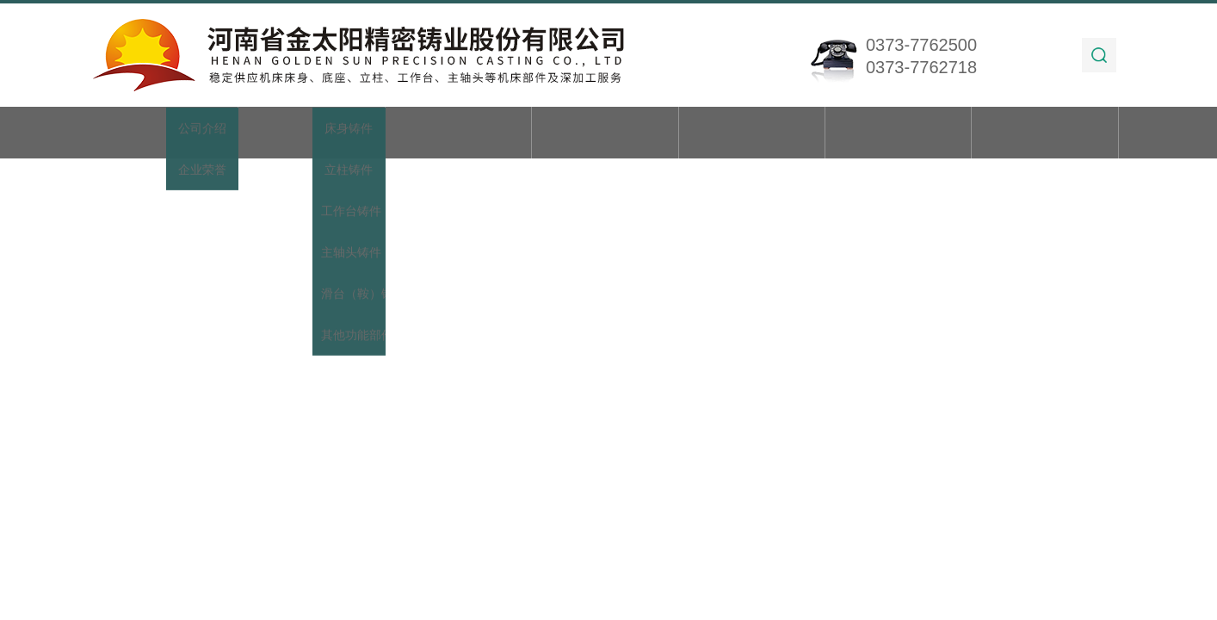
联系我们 (1044, 134)
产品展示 (457, 134)
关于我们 (311, 134)
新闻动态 (605, 134)
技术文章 (751, 134)
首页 (165, 134)
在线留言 (898, 134)
